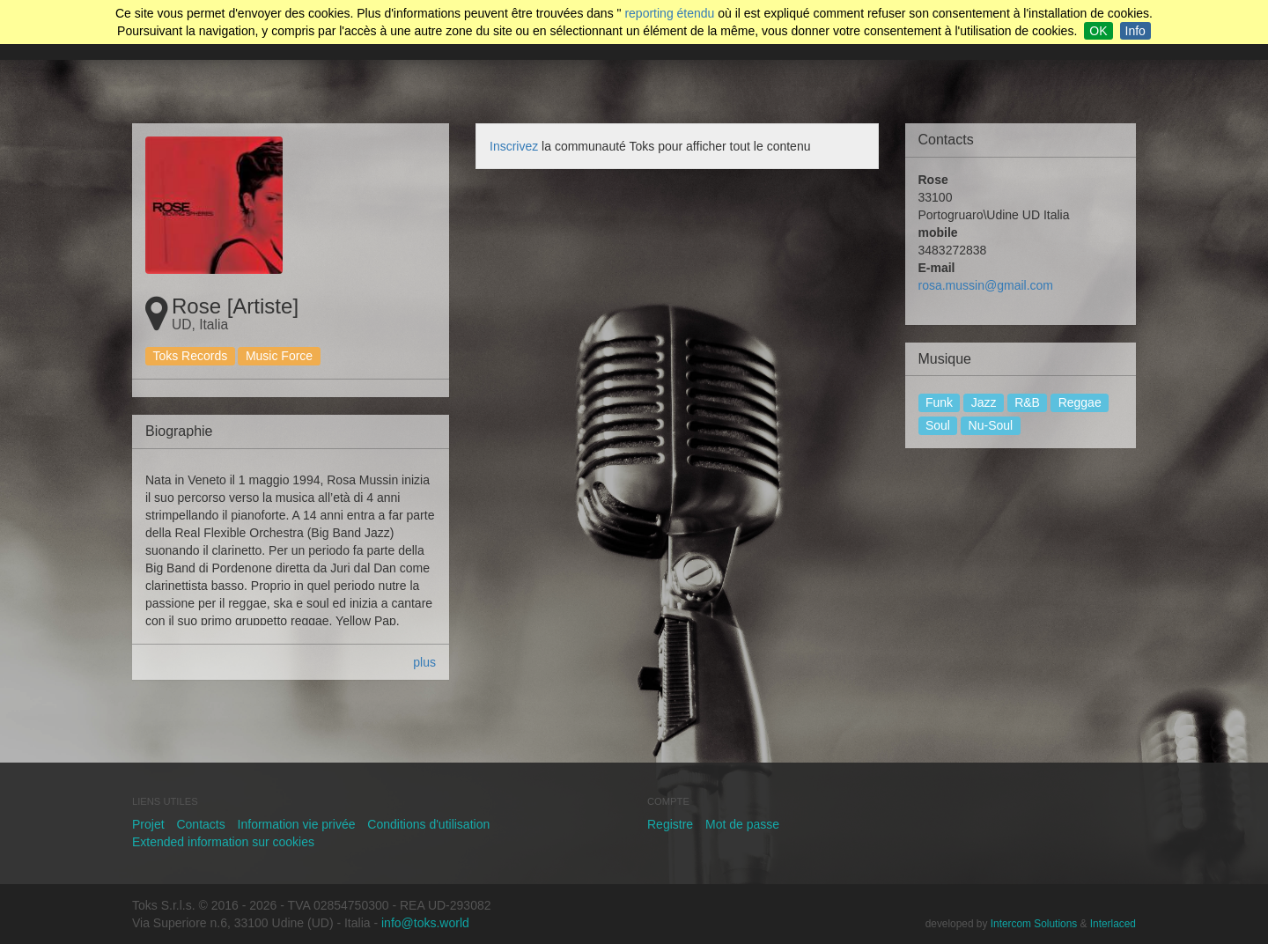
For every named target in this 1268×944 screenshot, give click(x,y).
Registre (670, 824)
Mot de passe (742, 824)
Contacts (200, 824)
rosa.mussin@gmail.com (985, 285)
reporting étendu (669, 13)
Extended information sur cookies (223, 842)
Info (1135, 31)
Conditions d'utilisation (428, 824)
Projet (148, 824)
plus (424, 662)
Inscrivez (514, 146)
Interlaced (1113, 924)
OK (1098, 31)
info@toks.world (425, 923)
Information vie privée (297, 824)
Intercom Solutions (1034, 924)
